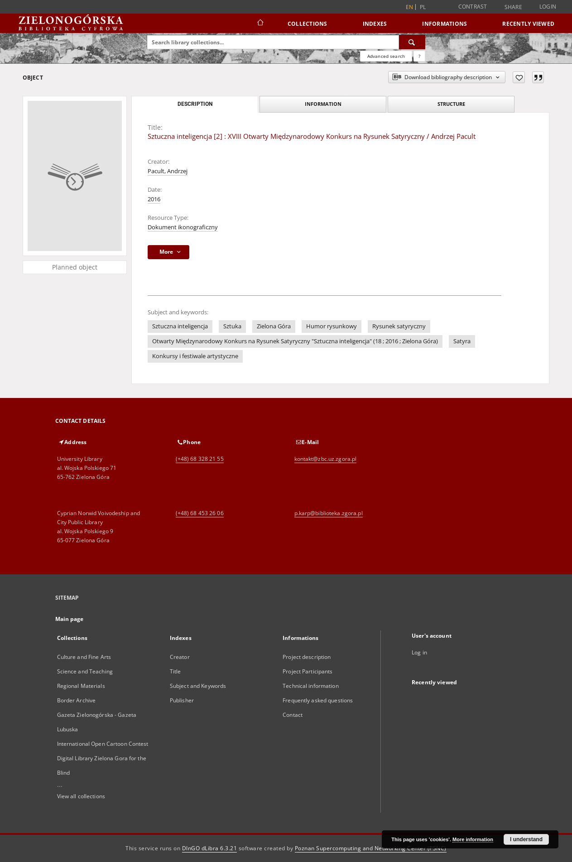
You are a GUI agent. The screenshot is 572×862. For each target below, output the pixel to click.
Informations (444, 24)
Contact (293, 715)
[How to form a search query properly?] (419, 56)
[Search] (412, 42)
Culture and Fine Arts (84, 657)
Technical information (311, 686)
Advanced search (386, 56)
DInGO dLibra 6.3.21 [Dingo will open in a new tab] (209, 848)
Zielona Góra (274, 326)
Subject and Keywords (198, 686)
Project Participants (307, 671)
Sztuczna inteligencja (180, 326)
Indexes (375, 24)
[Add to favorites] (519, 77)
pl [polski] (423, 7)
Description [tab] (195, 104)
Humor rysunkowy (331, 326)
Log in (419, 652)
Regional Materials (81, 686)
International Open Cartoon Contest (103, 744)
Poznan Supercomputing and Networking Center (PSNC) (371, 848)
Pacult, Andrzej (167, 171)
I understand (526, 839)
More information (472, 839)
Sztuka (232, 326)
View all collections (81, 796)
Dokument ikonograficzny (183, 227)
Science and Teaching (85, 671)
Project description (307, 657)
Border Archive (76, 700)
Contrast (472, 6)
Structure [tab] (451, 103)
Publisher (182, 700)
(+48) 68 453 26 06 (200, 513)
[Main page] (260, 23)
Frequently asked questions (318, 700)
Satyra (462, 341)
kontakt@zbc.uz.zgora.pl (325, 459)
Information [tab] (323, 103)
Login (547, 6)
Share (513, 7)
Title (175, 671)
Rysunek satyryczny (399, 326)
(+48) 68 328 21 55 (200, 459)
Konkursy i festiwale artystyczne (195, 356)
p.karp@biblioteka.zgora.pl (328, 513)
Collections (307, 24)
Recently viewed (528, 24)
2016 (154, 199)
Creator (180, 657)
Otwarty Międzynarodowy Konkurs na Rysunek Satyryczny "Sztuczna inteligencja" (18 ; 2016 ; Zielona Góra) (295, 341)
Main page (69, 619)
